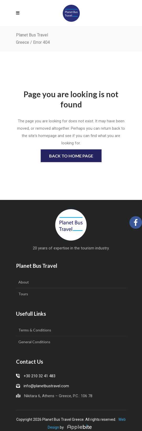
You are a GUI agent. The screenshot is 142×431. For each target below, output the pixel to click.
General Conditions (34, 342)
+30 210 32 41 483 (35, 376)
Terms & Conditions (34, 330)
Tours (23, 294)
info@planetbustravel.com (42, 386)
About (23, 282)
